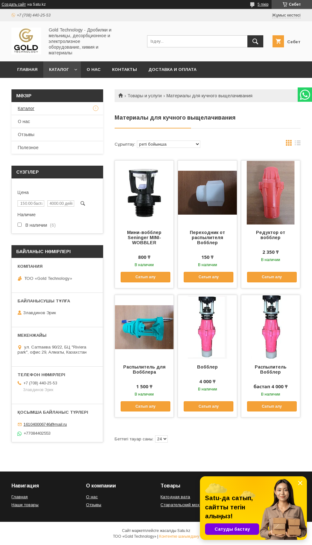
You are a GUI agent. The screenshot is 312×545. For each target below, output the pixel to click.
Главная (27, 69)
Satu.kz (183, 530)
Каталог (59, 69)
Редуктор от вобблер (270, 235)
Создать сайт (14, 4)
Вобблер (207, 366)
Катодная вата (175, 496)
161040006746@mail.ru (45, 424)
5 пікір (263, 4)
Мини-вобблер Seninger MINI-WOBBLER (144, 237)
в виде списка (298, 144)
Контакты (124, 69)
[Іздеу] (255, 41)
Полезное (28, 147)
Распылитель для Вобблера (144, 369)
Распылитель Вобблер (271, 369)
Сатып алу (145, 277)
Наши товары (25, 504)
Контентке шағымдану (179, 536)
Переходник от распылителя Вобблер (207, 237)
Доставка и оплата (172, 69)
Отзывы (26, 134)
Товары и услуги (144, 95)
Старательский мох (180, 504)
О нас (94, 69)
